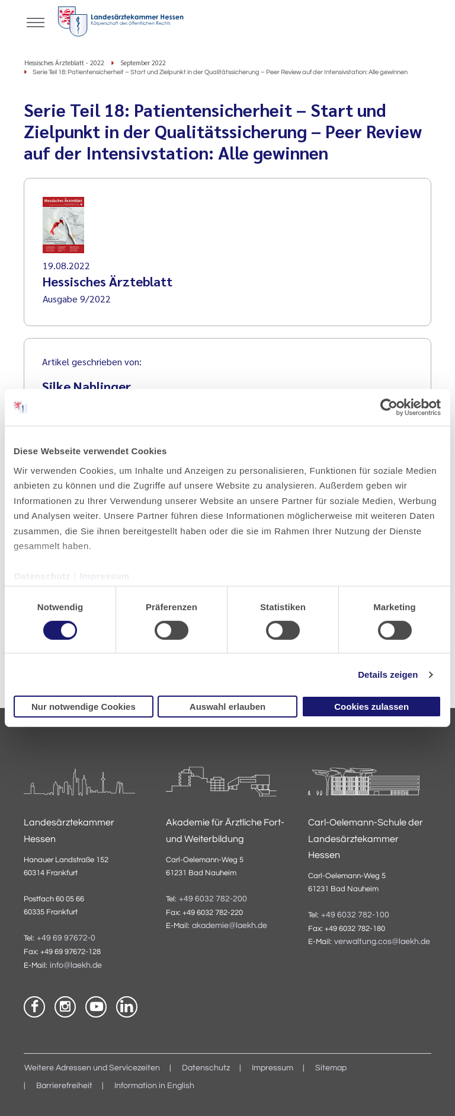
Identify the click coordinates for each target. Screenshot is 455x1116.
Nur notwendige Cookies (83, 707)
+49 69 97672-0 (66, 938)
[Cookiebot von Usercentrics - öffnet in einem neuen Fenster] (389, 407)
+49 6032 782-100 (355, 915)
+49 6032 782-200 (213, 899)
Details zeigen (388, 674)
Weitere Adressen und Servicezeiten (92, 1068)
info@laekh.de (76, 965)
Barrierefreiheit (64, 1086)
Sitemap (331, 1068)
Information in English (154, 1086)
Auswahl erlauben (227, 707)
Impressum (104, 576)
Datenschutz (42, 576)
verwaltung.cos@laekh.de (382, 942)
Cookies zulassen (371, 707)
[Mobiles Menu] (35, 21)
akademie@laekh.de (229, 926)
